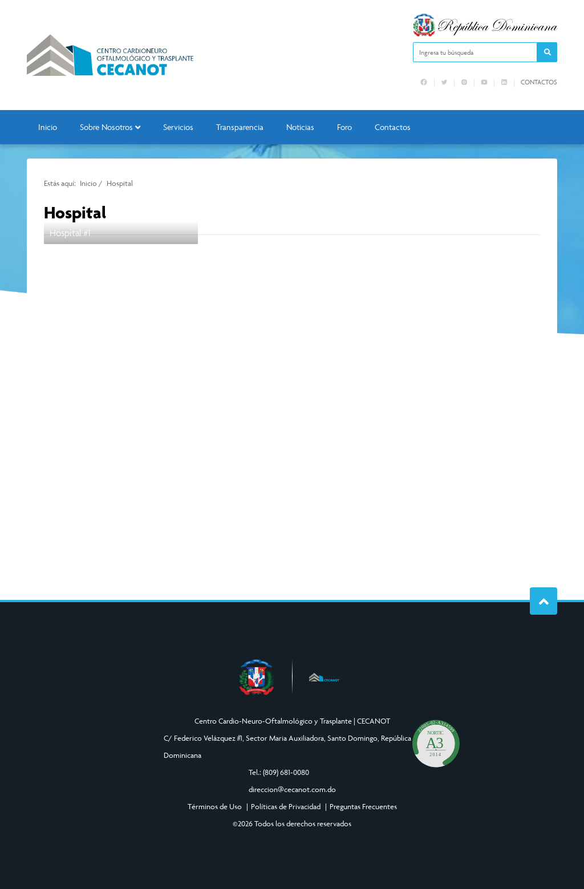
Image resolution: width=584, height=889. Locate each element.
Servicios (178, 127)
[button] (547, 52)
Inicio (47, 127)
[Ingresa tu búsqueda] (475, 52)
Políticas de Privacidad (286, 806)
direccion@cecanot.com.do (292, 789)
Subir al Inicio (544, 601)
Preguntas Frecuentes (363, 806)
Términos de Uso (215, 806)
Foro (344, 127)
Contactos (539, 82)
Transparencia (239, 127)
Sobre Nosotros (110, 127)
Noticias (300, 127)
